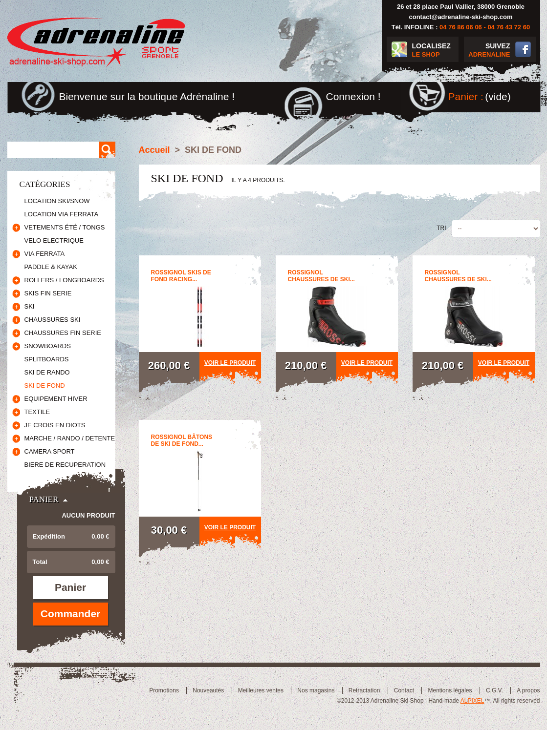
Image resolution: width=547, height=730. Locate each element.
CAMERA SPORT (49, 451)
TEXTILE (37, 412)
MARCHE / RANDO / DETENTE (69, 438)
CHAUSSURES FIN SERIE (62, 332)
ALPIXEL (472, 700)
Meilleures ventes (261, 690)
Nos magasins (315, 690)
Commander (71, 613)
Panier (44, 499)
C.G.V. (494, 690)
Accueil (154, 150)
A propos (528, 690)
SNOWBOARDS (47, 346)
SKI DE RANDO (47, 372)
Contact (404, 690)
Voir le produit (230, 362)
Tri (441, 228)
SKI (29, 306)
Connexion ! (353, 96)
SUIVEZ (487, 50)
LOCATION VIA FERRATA (61, 214)
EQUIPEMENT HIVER (56, 398)
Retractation (364, 690)
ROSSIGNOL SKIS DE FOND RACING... (181, 276)
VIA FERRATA (44, 253)
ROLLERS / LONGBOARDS (64, 280)
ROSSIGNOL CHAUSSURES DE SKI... (321, 276)
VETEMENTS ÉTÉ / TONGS (64, 227)
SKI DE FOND (44, 385)
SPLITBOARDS (46, 359)
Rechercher (107, 150)
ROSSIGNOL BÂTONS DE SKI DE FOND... (182, 440)
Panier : (465, 96)
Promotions (164, 690)
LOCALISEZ (435, 50)
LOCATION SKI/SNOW (57, 201)
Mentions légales (450, 690)
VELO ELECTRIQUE (54, 240)
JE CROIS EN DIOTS (55, 425)
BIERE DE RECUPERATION (65, 464)
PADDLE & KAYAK (50, 267)
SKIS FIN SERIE (48, 293)
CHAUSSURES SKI (52, 319)
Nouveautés (208, 690)
